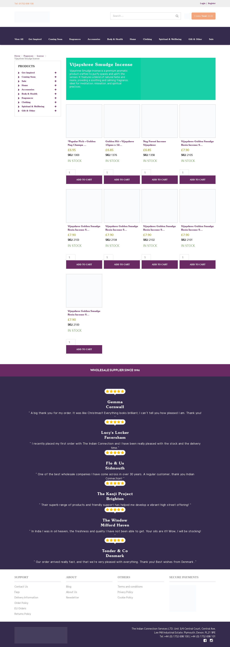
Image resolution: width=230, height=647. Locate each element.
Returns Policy (22, 614)
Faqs (17, 592)
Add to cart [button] (84, 179)
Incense (40, 56)
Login (202, 3)
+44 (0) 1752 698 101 (203, 636)
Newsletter (72, 597)
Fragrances (75, 39)
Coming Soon (55, 39)
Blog (68, 586)
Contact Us (21, 586)
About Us (71, 592)
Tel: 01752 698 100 (24, 3)
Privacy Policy (125, 592)
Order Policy (21, 603)
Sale (211, 39)
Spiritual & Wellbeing (170, 39)
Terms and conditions (130, 586)
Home (133, 39)
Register (212, 3)
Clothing (147, 39)
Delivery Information (26, 597)
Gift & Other (195, 39)
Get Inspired (35, 39)
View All (19, 39)
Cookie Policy (125, 597)
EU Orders (20, 608)
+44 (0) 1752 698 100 (176, 636)
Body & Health (115, 39)
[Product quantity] (70, 172)
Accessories (94, 39)
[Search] (177, 16)
